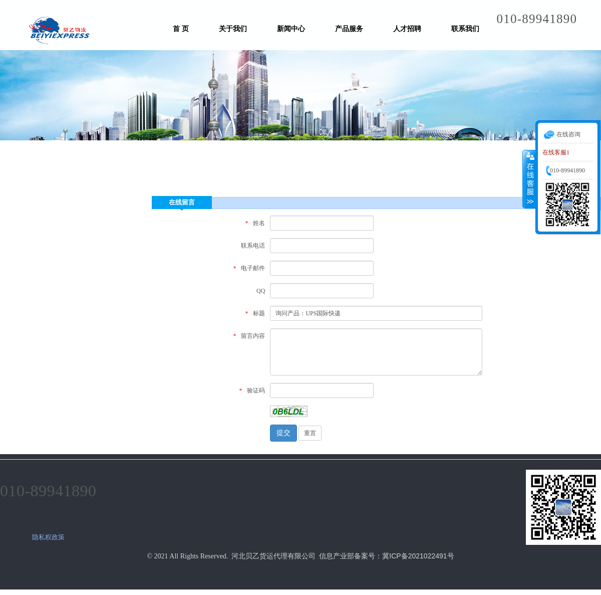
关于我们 (233, 29)
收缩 (529, 179)
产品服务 (349, 29)
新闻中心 (291, 29)
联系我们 (465, 29)
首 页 (181, 29)
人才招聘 (407, 29)
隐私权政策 (48, 537)
